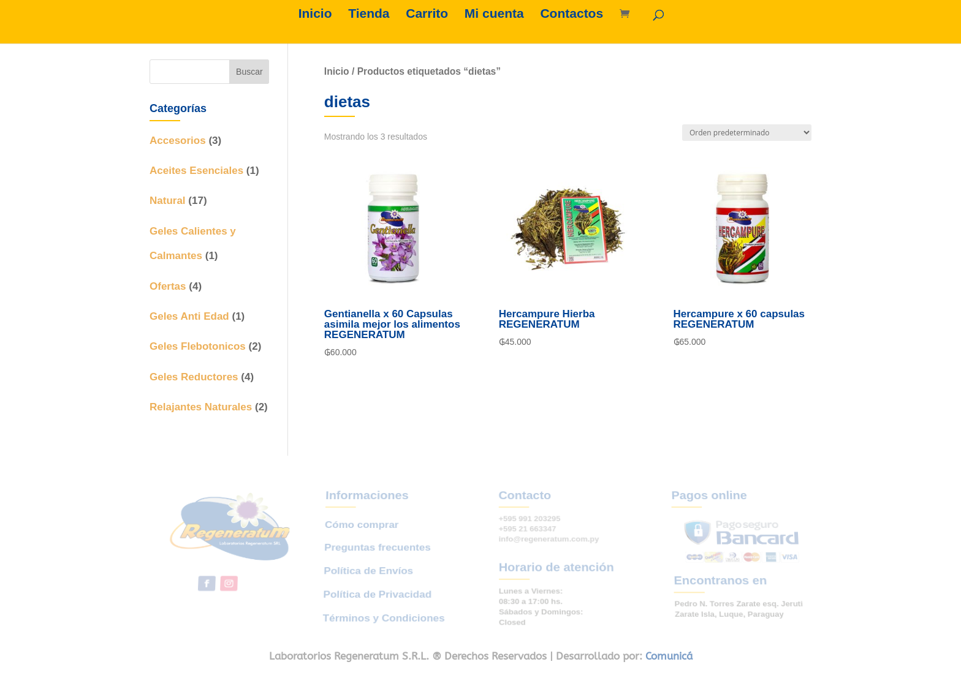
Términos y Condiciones (381, 610)
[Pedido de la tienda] (746, 132)
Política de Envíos (368, 569)
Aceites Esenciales (196, 170)
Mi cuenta (494, 14)
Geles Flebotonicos (198, 346)
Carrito (427, 14)
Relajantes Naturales (201, 407)
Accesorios (178, 140)
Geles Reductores (194, 377)
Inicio (315, 14)
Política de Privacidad (376, 590)
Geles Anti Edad (189, 316)
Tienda (368, 14)
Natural (168, 200)
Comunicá (669, 656)
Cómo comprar (363, 530)
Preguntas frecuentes (378, 549)
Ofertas (168, 286)
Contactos (571, 14)
